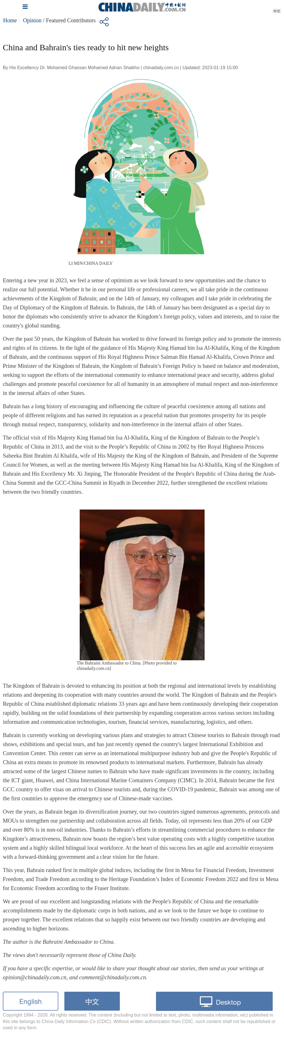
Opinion (32, 20)
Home (10, 20)
